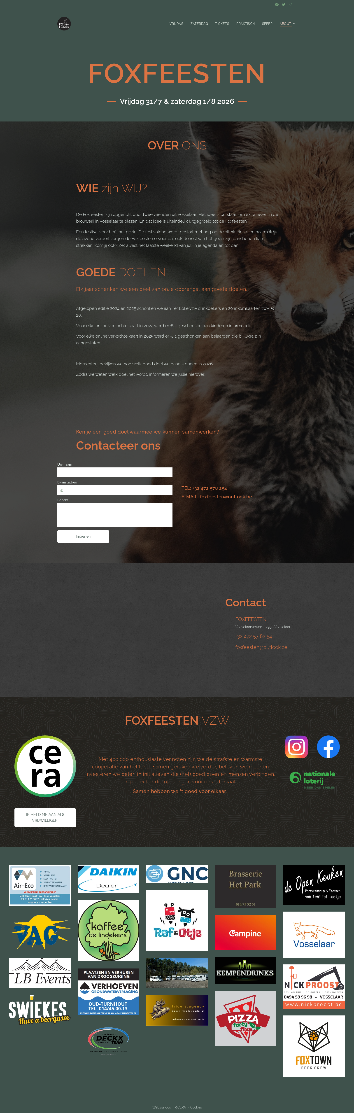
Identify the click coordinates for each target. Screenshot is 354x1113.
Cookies (196, 1107)
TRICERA (179, 1107)
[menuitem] (176, 23)
